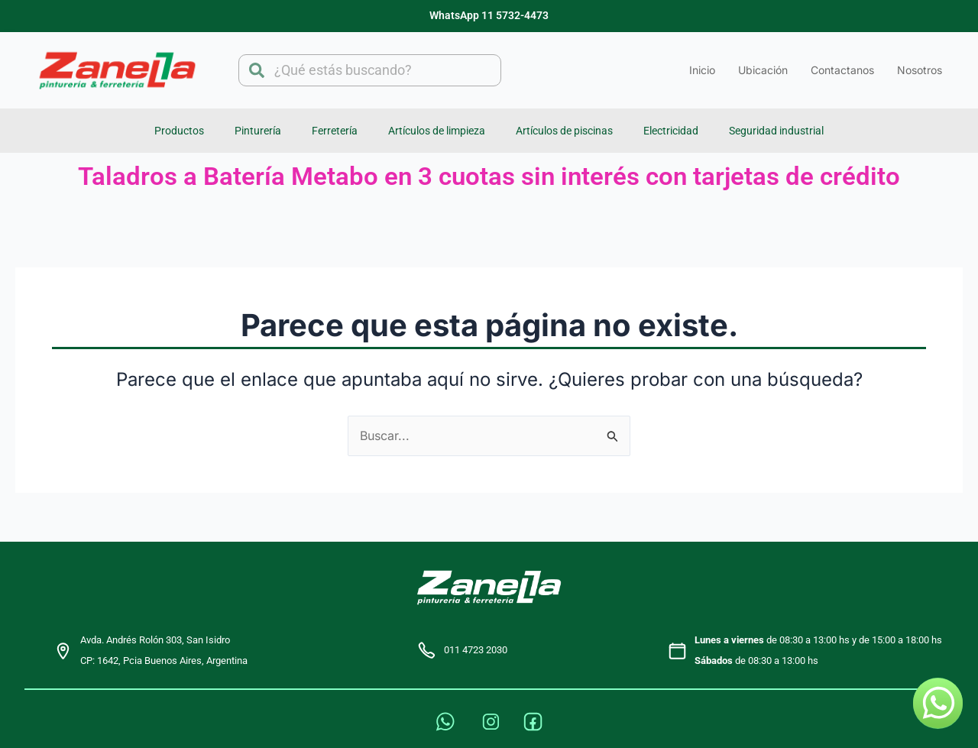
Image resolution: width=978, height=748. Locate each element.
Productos (179, 131)
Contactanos (842, 69)
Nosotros (919, 69)
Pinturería (258, 131)
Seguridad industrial (776, 131)
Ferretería (335, 131)
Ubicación (763, 69)
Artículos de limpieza (436, 131)
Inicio (702, 69)
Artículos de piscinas (564, 131)
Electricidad (670, 131)
